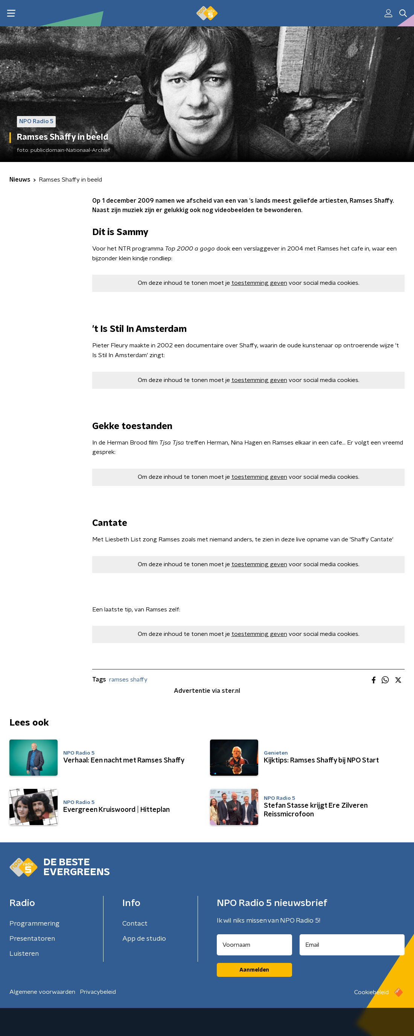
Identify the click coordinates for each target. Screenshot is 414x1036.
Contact (135, 923)
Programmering (34, 923)
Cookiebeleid (371, 992)
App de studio (144, 938)
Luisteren (24, 953)
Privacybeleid (98, 992)
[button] (11, 13)
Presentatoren (32, 938)
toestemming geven (259, 283)
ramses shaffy (128, 680)
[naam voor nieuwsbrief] (254, 944)
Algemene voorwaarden (42, 992)
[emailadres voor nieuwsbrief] (352, 944)
